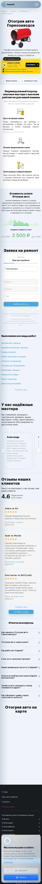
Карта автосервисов (10, 797)
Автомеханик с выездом (10, 370)
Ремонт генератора (9, 379)
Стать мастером (8, 807)
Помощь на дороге (8, 352)
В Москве (5, 819)
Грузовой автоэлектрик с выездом (14, 348)
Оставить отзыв (21, 612)
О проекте (6, 802)
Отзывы (5, 792)
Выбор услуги (21, 304)
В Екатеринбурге (8, 834)
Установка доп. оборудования (13, 366)
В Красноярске (7, 830)
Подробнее (8, 862)
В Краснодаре (7, 823)
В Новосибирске (8, 827)
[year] (21, 296)
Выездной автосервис (9, 375)
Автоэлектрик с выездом (10, 343)
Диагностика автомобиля (11, 384)
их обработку (26, 315)
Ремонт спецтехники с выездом (13, 357)
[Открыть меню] (36, 4)
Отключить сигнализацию (11, 361)
